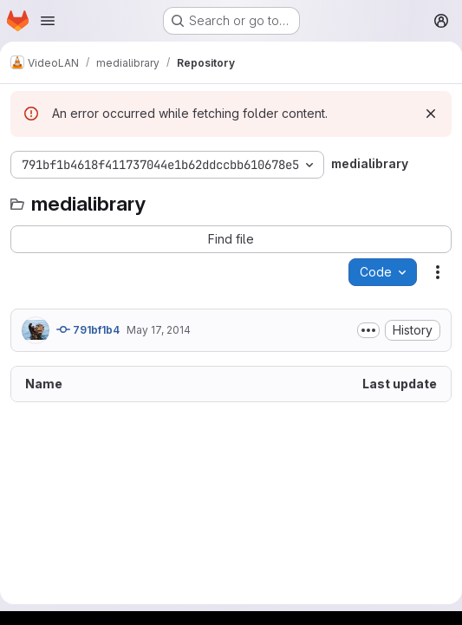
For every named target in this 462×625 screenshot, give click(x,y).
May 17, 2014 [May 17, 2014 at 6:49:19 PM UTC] (159, 329)
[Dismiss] (430, 113)
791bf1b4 (88, 329)
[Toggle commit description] (368, 330)
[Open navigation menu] (48, 21)
